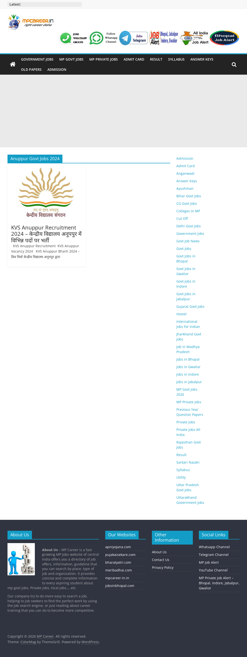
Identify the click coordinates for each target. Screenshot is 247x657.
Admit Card (134, 59)
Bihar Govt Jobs (188, 196)
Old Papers (31, 69)
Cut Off (182, 218)
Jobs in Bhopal (188, 359)
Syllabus (176, 59)
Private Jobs (185, 422)
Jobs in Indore (187, 374)
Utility (181, 477)
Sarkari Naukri (188, 462)
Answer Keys (201, 59)
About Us (159, 552)
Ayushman (185, 188)
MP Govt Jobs (71, 59)
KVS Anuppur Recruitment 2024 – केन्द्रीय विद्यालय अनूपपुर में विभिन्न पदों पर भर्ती (46, 234)
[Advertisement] (123, 111)
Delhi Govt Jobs (188, 226)
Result (156, 59)
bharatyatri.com (118, 562)
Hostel (181, 314)
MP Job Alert (209, 562)
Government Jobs (37, 59)
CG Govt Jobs (186, 203)
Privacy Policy (162, 567)
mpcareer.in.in (117, 578)
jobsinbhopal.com (119, 585)
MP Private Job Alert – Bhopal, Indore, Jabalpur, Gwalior (219, 583)
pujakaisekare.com (120, 554)
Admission (56, 69)
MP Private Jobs (103, 59)
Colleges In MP (188, 211)
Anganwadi (185, 173)
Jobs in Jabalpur (189, 382)
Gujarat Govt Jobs (190, 306)
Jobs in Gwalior (188, 366)
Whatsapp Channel (214, 547)
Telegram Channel (214, 554)
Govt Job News (188, 241)
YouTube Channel (213, 570)
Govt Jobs (183, 248)
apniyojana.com (118, 547)
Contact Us (160, 559)
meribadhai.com (118, 570)
